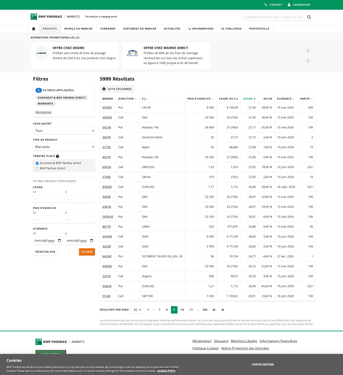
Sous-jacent (42, 123)
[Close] (336, 366)
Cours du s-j (228, 98)
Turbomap (108, 28)
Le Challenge (231, 28)
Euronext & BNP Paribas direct (58, 163)
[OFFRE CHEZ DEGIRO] (75, 55)
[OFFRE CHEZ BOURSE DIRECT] (166, 55)
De (34, 192)
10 (183, 309)
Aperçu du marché (78, 28)
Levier (38, 187)
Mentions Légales (244, 341)
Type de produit (45, 140)
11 (192, 309)
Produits (50, 28)
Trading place (46, 156)
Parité (305, 98)
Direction (126, 98)
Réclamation (202, 341)
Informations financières (278, 341)
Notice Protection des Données (245, 348)
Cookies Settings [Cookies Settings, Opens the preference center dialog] (263, 367)
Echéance (40, 228)
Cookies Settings (50, 353)
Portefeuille (259, 28)
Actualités (172, 28)
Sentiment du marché (139, 28)
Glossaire (221, 341)
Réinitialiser (43, 112)
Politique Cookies (205, 348)
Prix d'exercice (44, 208)
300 (206, 309)
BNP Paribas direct (50, 168)
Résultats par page (114, 309)
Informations (201, 28)
